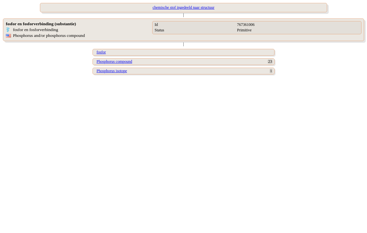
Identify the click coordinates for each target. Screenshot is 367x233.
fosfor (101, 52)
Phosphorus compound (114, 61)
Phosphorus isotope (112, 71)
